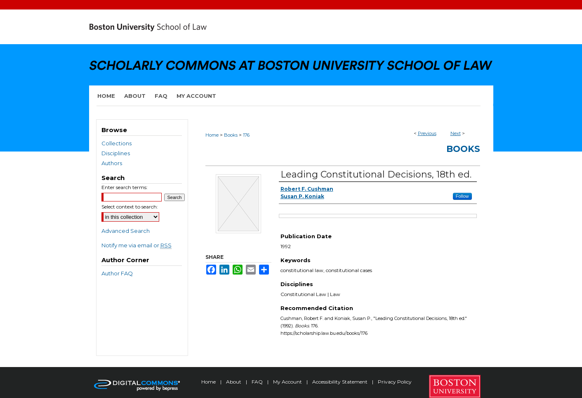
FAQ (258, 382)
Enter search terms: (124, 187)
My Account (288, 382)
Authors (111, 163)
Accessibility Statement (340, 382)
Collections (116, 143)
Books (231, 135)
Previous (427, 133)
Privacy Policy (395, 382)
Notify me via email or (136, 245)
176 (246, 135)
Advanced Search (125, 230)
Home (212, 135)
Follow (462, 196)
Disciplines (115, 153)
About (234, 382)
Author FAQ (117, 273)
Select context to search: (129, 207)
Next (455, 133)
